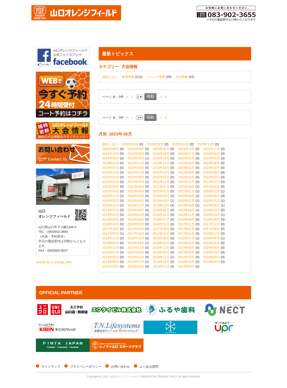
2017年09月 (136, 229)
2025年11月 (205, 144)
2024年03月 (161, 158)
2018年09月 (110, 219)
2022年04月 (186, 177)
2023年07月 (110, 167)
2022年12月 (110, 172)
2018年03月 (136, 224)
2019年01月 (136, 215)
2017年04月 (136, 233)
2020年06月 (211, 196)
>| (165, 97)
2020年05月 (110, 200)
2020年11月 (110, 196)
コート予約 (151, 36)
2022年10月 (161, 172)
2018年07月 (161, 219)
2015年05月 (161, 252)
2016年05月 (110, 243)
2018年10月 (211, 215)
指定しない (110, 77)
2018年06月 (186, 219)
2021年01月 (186, 191)
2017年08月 (161, 229)
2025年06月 (110, 149)
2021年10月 (211, 182)
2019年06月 (136, 210)
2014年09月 (211, 257)
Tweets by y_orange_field (54, 262)
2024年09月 (136, 153)
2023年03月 (186, 167)
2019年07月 (110, 210)
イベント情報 (121, 36)
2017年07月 (186, 229)
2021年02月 (161, 191)
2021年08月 (136, 186)
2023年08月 (211, 163)
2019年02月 (110, 215)
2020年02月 (186, 200)
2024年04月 (136, 158)
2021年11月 (186, 182)
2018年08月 (136, 219)
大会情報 (71, 36)
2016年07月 (186, 238)
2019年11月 (136, 205)
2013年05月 (186, 266)
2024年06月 (211, 153)
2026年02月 (155, 144)
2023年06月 (136, 167)
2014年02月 (136, 266)
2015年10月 (161, 247)
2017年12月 (186, 224)
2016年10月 (136, 238)
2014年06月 (161, 262)
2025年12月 (180, 144)
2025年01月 (161, 149)
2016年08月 (161, 238)
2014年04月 (211, 262)
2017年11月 (211, 224)
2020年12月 (211, 191)
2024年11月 (211, 149)
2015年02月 (110, 257)
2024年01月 (211, 158)
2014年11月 (161, 257)
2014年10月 (186, 257)
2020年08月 (186, 196)
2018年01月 (161, 224)
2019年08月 (211, 205)
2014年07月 (136, 262)
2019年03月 (211, 210)
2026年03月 (130, 144)
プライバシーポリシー (85, 366)
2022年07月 (110, 177)
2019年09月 (186, 205)
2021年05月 (211, 186)
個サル (94, 36)
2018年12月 (161, 215)
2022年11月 (136, 172)
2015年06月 (136, 252)
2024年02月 (186, 158)
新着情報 (128, 77)
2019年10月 (161, 205)
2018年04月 (110, 224)
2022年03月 (211, 177)
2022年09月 (186, 172)
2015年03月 (211, 252)
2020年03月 (161, 200)
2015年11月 (136, 247)
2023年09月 (186, 163)
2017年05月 (110, 233)
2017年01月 (186, 233)
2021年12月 (161, 182)
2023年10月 (161, 163)
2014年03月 (110, 266)
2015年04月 (186, 252)
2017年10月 (110, 229)
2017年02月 (161, 233)
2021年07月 (161, 186)
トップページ (47, 36)
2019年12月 (110, 205)
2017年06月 (211, 229)
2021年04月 (110, 191)
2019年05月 (161, 210)
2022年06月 (136, 177)
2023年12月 (110, 163)
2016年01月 (211, 243)
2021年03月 (136, 191)
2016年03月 (161, 243)
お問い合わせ (120, 366)
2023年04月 (161, 167)
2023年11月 (136, 163)
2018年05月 (211, 219)
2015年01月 (136, 257)
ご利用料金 (211, 36)
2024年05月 (110, 158)
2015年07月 (110, 252)
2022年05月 (161, 177)
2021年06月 (186, 186)
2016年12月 (211, 233)
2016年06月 (211, 238)
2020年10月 (136, 196)
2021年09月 (110, 186)
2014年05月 (186, 262)
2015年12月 (110, 247)
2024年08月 (161, 153)
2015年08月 (211, 247)
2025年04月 (136, 149)
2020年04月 (136, 200)
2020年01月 (211, 200)
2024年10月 (110, 153)
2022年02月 (110, 182)
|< (127, 97)
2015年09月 (186, 247)
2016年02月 (186, 243)
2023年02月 (211, 167)
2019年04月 (186, 210)
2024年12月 (186, 149)
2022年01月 (136, 182)
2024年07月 (186, 153)
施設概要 (239, 36)
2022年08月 (211, 172)
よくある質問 (148, 366)
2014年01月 (161, 266)
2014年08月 (110, 262)
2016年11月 (110, 238)
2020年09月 (161, 196)
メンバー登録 (181, 36)
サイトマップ (50, 366)
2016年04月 (136, 243)
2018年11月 (186, 215)
